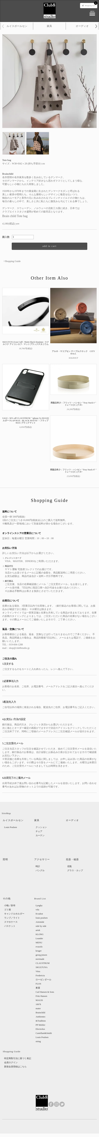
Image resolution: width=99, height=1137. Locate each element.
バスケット (9, 926)
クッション (41, 827)
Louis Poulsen (10, 827)
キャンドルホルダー (14, 913)
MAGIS (39, 1000)
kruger (38, 950)
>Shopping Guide (12, 261)
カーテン (40, 835)
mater (38, 1008)
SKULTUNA (42, 967)
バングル (40, 870)
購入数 (7, 237)
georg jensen (41, 955)
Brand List (40, 898)
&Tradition (41, 1020)
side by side (41, 926)
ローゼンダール (43, 979)
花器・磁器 (72, 859)
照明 (5, 859)
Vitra (38, 971)
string (38, 1041)
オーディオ (82, 26)
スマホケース (11, 922)
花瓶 (69, 866)
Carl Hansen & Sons (45, 992)
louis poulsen (42, 917)
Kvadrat (39, 913)
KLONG (40, 934)
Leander (39, 938)
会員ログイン (11, 1062)
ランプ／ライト (12, 917)
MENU (39, 942)
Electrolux (40, 1029)
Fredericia (40, 975)
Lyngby (39, 905)
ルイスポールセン (17, 26)
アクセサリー (42, 859)
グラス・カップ (75, 870)
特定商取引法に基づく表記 (17, 1058)
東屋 (38, 988)
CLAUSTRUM (42, 963)
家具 (49, 26)
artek (38, 930)
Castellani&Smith (44, 1033)
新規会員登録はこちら (15, 1066)
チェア (39, 831)
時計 (38, 866)
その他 (7, 898)
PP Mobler (40, 1025)
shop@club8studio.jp (19, 648)
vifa (37, 909)
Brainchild (40, 1012)
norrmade (40, 959)
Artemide (40, 922)
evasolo (39, 946)
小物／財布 (9, 905)
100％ (38, 1004)
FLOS (38, 983)
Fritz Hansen (41, 996)
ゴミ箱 (7, 909)
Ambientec (40, 1016)
